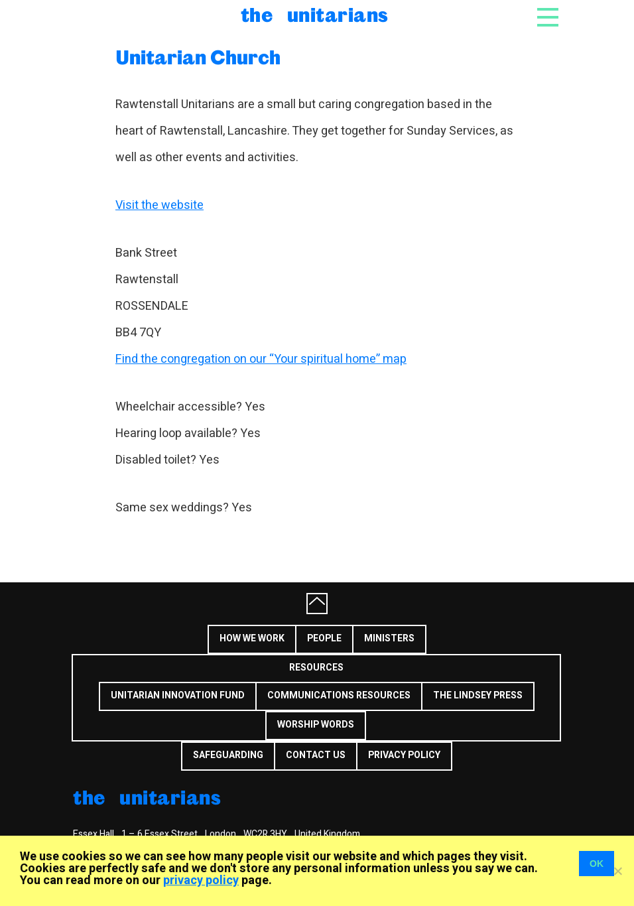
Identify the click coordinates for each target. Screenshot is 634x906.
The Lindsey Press (478, 695)
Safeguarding (228, 755)
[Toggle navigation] (548, 21)
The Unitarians (315, 14)
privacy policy (201, 880)
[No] (617, 870)
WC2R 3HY (265, 834)
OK (596, 863)
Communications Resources (339, 695)
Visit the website (159, 205)
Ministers (389, 638)
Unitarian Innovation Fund (178, 695)
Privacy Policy (404, 755)
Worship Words (315, 725)
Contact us (316, 755)
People (324, 638)
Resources (316, 668)
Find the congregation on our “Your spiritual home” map (261, 359)
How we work (252, 638)
